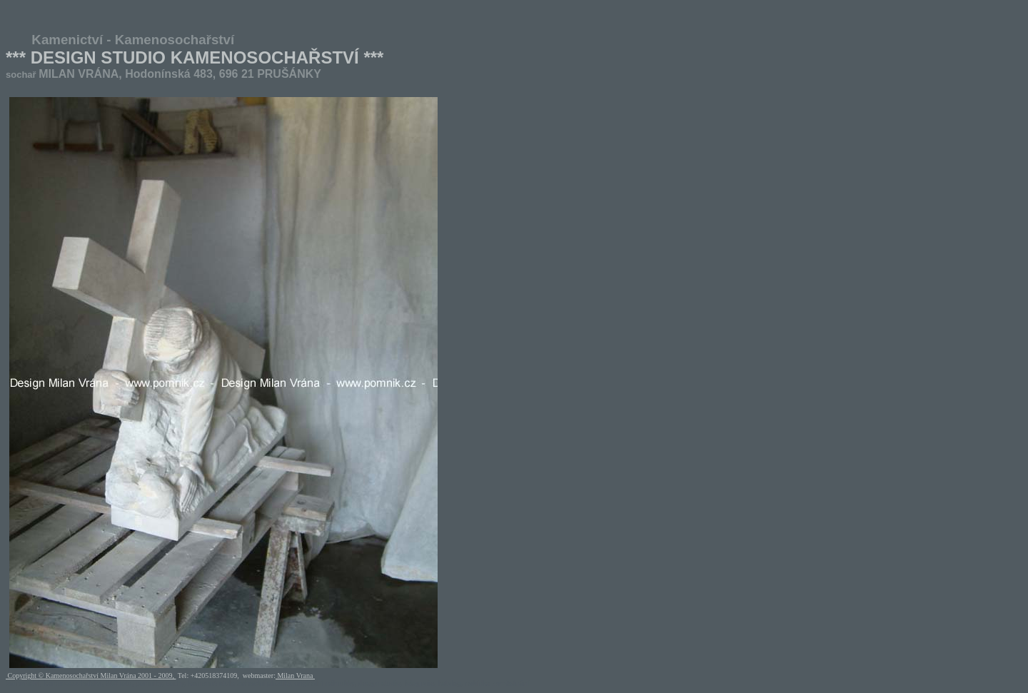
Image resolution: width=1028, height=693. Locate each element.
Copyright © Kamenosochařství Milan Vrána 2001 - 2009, (91, 675)
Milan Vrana (295, 675)
